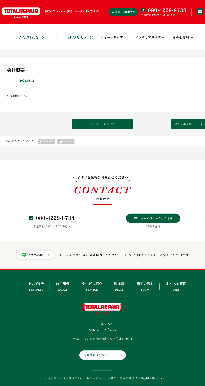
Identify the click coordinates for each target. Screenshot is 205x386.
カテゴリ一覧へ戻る (102, 124)
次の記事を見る (184, 124)
